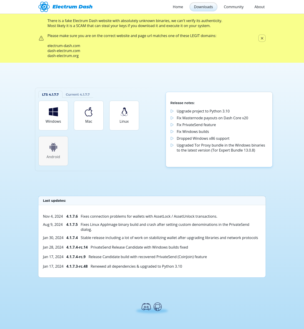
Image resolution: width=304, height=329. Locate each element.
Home (178, 6)
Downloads (203, 6)
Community (234, 6)
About (259, 6)
